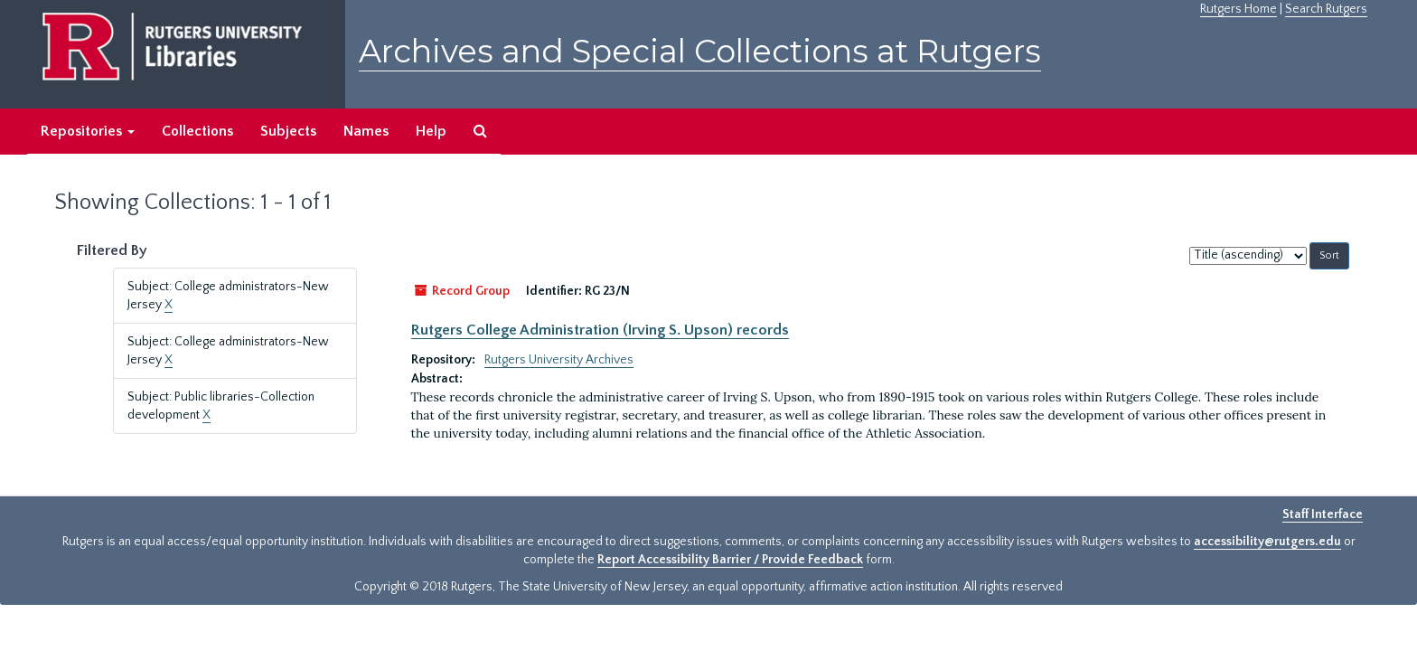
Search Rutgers (1326, 9)
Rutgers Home (1238, 9)
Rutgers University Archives (558, 360)
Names (366, 131)
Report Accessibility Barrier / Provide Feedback (730, 559)
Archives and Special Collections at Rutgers (700, 51)
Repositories (88, 131)
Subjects (288, 131)
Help (431, 131)
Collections (197, 131)
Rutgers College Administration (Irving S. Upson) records (600, 330)
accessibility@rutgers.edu (1267, 541)
